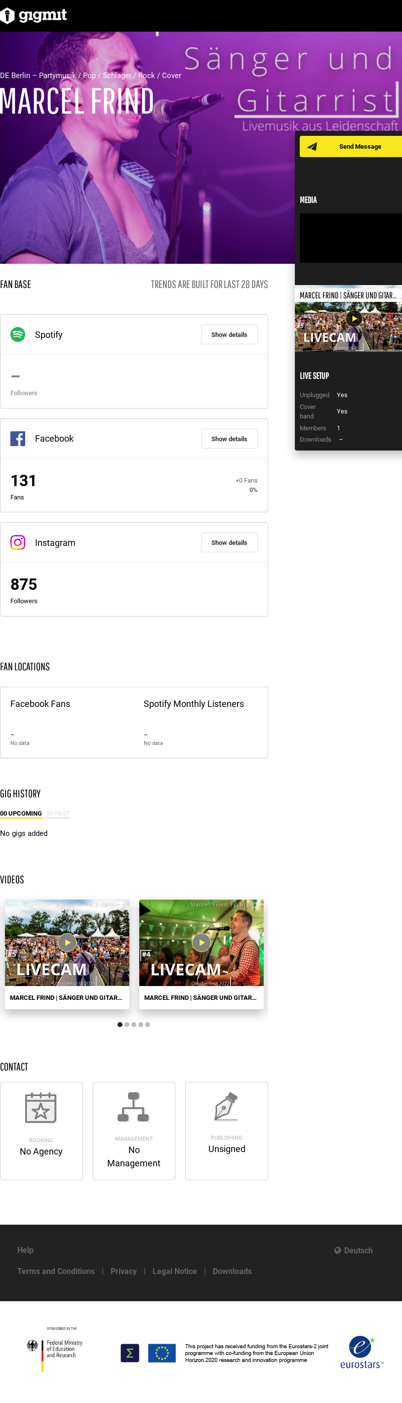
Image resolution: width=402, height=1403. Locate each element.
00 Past (58, 813)
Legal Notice (175, 1271)
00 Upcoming (21, 813)
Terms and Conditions (56, 1271)
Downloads (232, 1271)
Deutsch (358, 1250)
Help (25, 1250)
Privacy (124, 1271)
